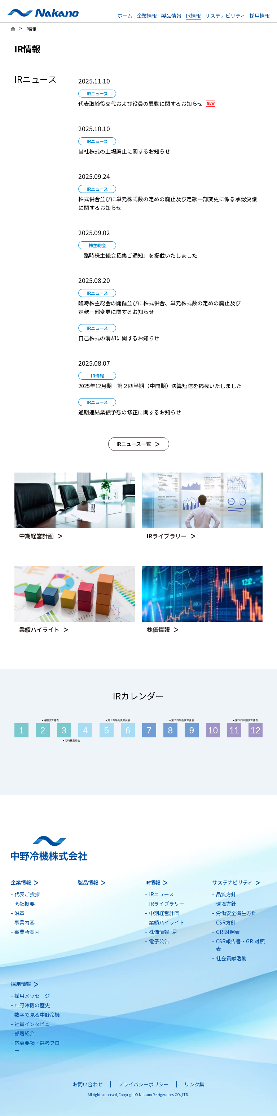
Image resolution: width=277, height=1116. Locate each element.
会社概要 (24, 903)
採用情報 (260, 15)
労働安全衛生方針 (236, 913)
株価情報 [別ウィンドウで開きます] (159, 931)
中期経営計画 (164, 913)
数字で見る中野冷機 (37, 1014)
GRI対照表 (228, 931)
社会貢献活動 (231, 958)
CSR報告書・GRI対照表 (240, 945)
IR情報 (193, 15)
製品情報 (171, 15)
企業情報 (147, 15)
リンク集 (194, 1084)
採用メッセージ (32, 995)
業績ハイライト (166, 922)
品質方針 (226, 894)
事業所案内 (27, 931)
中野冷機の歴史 (32, 1005)
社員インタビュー (34, 1023)
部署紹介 (24, 1033)
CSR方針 (226, 922)
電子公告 (159, 941)
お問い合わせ (87, 1084)
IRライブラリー (166, 903)
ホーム (124, 15)
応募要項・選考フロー (37, 1046)
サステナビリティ (225, 15)
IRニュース (161, 894)
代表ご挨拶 (27, 894)
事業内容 (24, 922)
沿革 (19, 913)
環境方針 (226, 903)
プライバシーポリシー (143, 1084)
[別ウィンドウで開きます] (169, 92)
